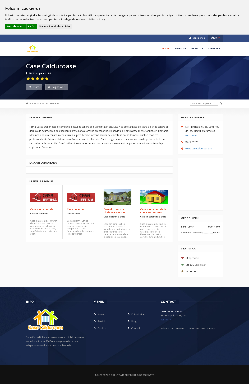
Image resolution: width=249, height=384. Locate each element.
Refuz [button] (31, 26)
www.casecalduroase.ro (198, 148)
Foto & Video (136, 314)
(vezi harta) (191, 135)
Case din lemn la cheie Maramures (114, 211)
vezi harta (166, 320)
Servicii (99, 321)
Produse (180, 48)
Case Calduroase (48, 103)
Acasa (166, 48)
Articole (197, 48)
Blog (131, 321)
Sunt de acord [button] (15, 26)
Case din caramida (41, 209)
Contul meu (197, 37)
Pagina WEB (56, 87)
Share (34, 87)
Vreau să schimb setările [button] (54, 26)
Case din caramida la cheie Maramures (153, 211)
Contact (214, 48)
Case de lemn (75, 209)
